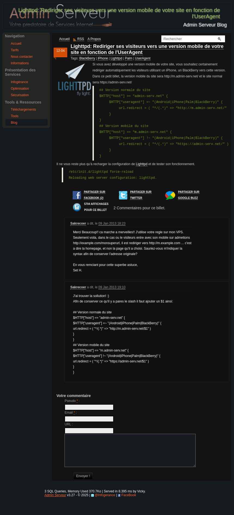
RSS (80, 39)
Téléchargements (23, 109)
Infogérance (19, 82)
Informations (20, 63)
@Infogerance (105, 502)
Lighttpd (116, 58)
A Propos (94, 39)
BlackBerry (87, 58)
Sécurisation (20, 95)
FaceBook (128, 502)
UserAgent (142, 58)
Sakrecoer (78, 223)
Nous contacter (22, 57)
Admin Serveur (55, 502)
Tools (15, 116)
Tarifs (15, 50)
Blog (14, 123)
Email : (70, 412)
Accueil (16, 44)
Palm (128, 58)
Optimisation (20, 88)
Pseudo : (71, 401)
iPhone (103, 58)
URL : (68, 424)
